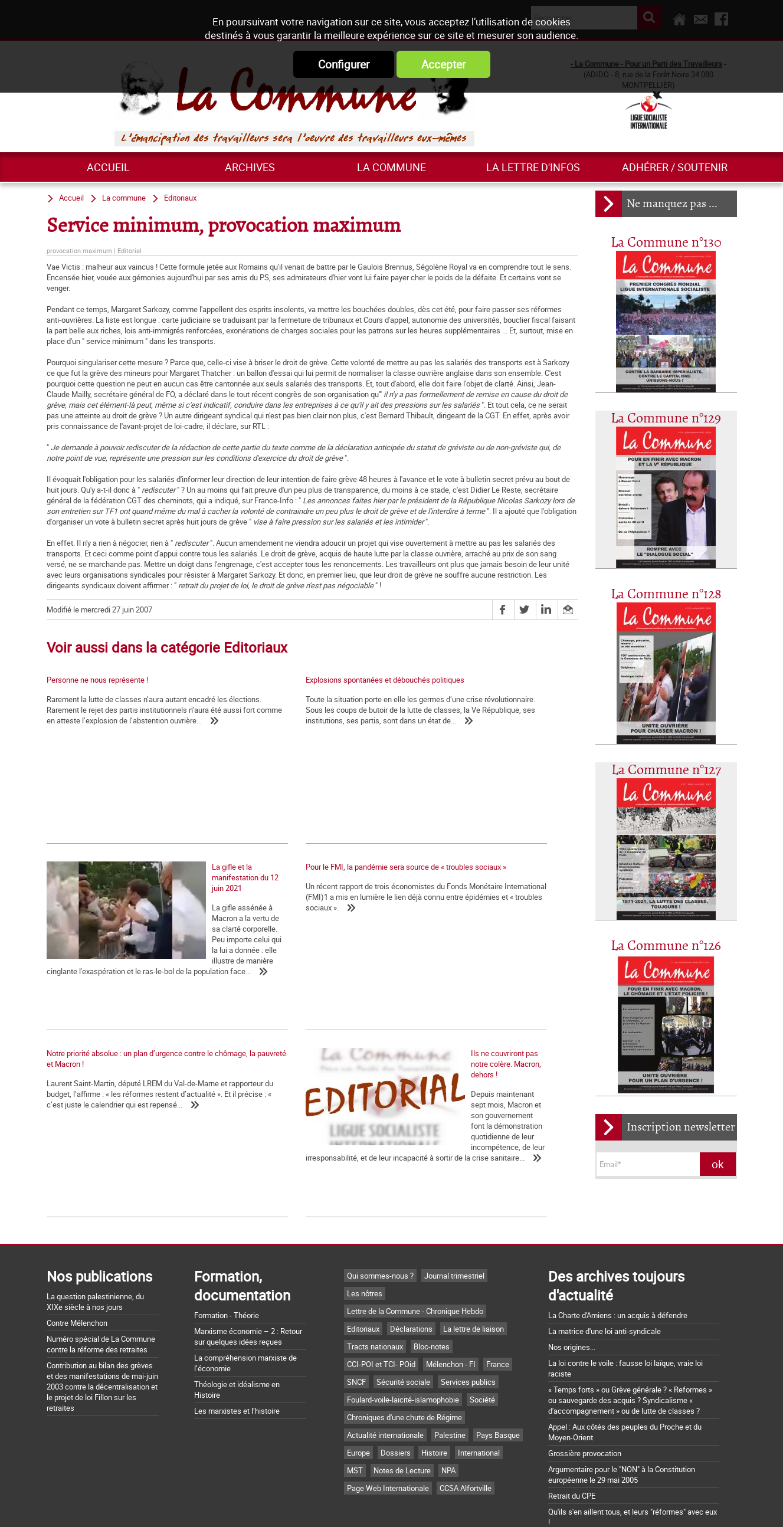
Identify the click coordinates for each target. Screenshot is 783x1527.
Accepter (443, 64)
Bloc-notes (432, 1290)
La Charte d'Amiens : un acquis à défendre (617, 1259)
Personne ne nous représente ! (97, 679)
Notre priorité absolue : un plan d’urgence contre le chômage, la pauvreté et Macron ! (303, 909)
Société (482, 1343)
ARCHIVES (250, 167)
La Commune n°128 (666, 594)
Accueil (108, 167)
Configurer (343, 64)
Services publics (468, 1325)
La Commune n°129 (666, 419)
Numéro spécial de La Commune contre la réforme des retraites (101, 1288)
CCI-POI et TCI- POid (381, 1308)
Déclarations (411, 1272)
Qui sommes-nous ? (380, 1219)
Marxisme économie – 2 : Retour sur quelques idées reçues (248, 1280)
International (479, 1396)
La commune (391, 167)
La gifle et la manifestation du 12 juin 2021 (471, 777)
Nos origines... (571, 1291)
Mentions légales (469, 1505)
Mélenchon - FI (451, 1308)
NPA (448, 1414)
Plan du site (539, 1505)
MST (355, 1414)
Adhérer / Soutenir (675, 167)
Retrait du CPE (571, 1439)
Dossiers (396, 1396)
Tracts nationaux (375, 1290)
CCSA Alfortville (466, 1432)
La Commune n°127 (666, 770)
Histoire (434, 1396)
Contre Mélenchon (77, 1266)
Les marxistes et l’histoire (237, 1354)
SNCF (356, 1325)
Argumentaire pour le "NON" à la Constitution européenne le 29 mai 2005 (621, 1418)
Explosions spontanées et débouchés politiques (303, 679)
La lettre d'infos (533, 167)
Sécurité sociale (403, 1325)
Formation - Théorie (226, 1259)
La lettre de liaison (473, 1272)
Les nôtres (364, 1237)
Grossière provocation (584, 1397)
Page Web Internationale (388, 1432)
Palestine (450, 1379)
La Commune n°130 (666, 243)
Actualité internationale (385, 1379)
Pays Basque (498, 1379)
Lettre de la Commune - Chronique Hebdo (415, 1255)
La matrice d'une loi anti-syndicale (604, 1275)
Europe (358, 1396)
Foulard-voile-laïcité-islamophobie (403, 1343)
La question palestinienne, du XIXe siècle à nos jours (95, 1245)
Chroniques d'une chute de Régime (404, 1361)
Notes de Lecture (402, 1414)
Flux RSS (405, 1505)
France (497, 1308)
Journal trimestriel (454, 1219)
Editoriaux (180, 197)
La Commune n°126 (666, 946)
